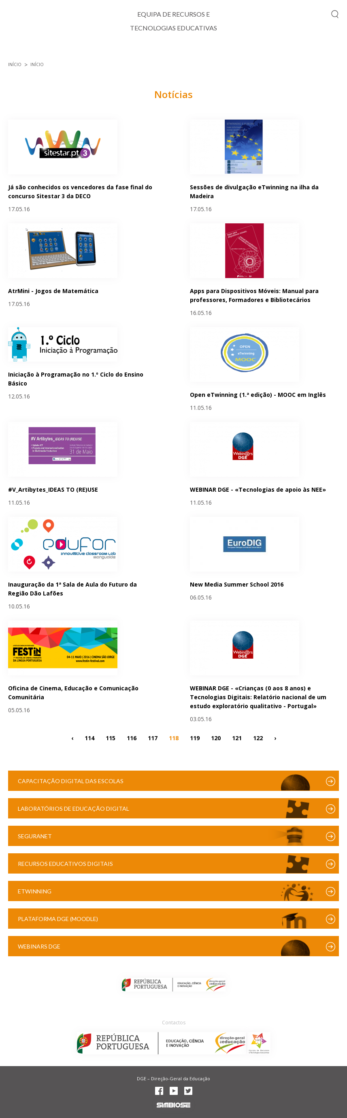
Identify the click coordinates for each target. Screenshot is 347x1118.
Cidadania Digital (143, 50)
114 (89, 737)
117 (153, 737)
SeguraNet (35, 836)
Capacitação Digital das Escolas (70, 780)
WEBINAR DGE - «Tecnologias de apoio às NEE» (258, 489)
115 (110, 737)
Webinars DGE (39, 946)
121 (237, 737)
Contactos (173, 1022)
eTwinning (34, 891)
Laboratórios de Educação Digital (73, 808)
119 (195, 737)
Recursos (307, 50)
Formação (256, 50)
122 (258, 737)
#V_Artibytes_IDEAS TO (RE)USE (53, 489)
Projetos (205, 50)
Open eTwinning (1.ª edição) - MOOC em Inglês (258, 394)
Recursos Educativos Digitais (65, 863)
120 (216, 737)
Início (17, 50)
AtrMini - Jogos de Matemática (53, 291)
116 (131, 737)
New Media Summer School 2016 (236, 584)
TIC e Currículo (71, 50)
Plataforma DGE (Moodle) (58, 918)
